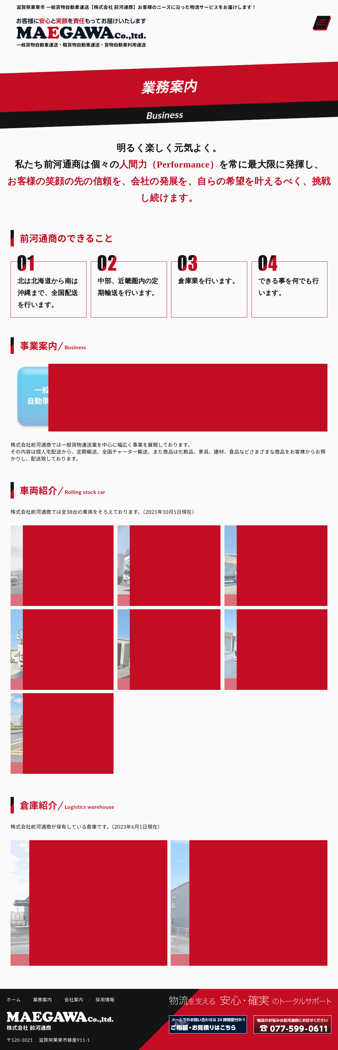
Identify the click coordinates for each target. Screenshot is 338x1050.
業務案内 (42, 999)
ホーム (14, 999)
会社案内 (74, 999)
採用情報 (105, 999)
